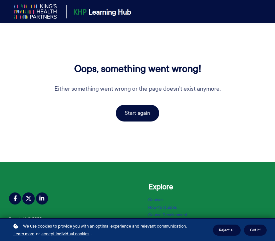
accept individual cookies (65, 234)
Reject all (227, 230)
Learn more (23, 234)
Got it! (255, 230)
